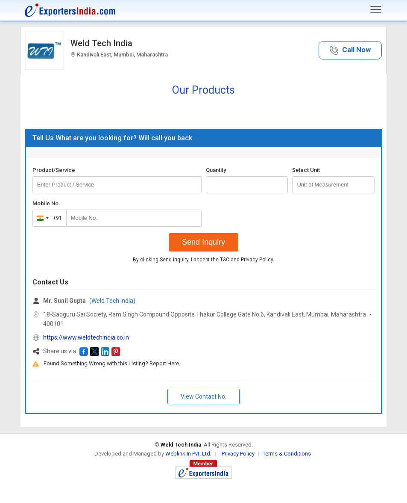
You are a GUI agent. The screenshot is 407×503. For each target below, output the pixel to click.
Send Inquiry (203, 242)
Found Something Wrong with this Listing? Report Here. (112, 363)
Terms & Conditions (287, 453)
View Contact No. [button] (203, 396)
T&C (224, 260)
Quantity (216, 170)
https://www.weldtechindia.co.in (86, 337)
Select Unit (306, 170)
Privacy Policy (257, 260)
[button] (350, 50)
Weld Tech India (101, 43)
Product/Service (53, 170)
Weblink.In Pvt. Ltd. (188, 453)
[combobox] (47, 218)
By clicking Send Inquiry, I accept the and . (203, 260)
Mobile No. (46, 203)
